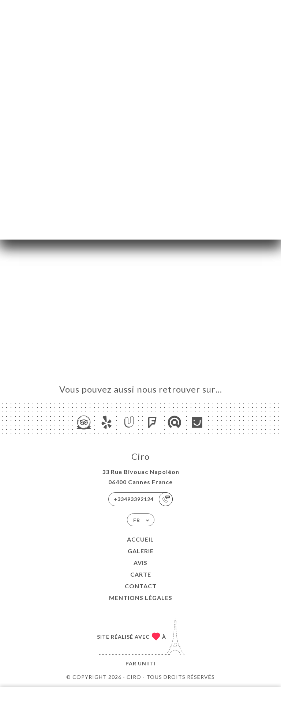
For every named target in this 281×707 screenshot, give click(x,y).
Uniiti (147, 663)
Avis (140, 562)
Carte (140, 574)
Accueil (140, 539)
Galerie (141, 550)
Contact (141, 585)
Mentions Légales (140, 597)
